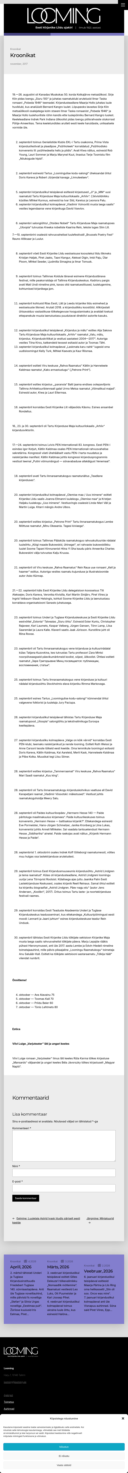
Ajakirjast (8, 1395)
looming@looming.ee (15, 1381)
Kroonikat (15, 49)
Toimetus (9, 1401)
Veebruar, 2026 (98, 1271)
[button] (123, 1418)
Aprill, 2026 (20, 1267)
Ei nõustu (64, 1456)
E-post (17, 1181)
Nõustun (64, 1446)
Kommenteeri (21, 1128)
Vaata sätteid (64, 1465)
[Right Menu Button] (123, 5)
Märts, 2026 (58, 1267)
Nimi (16, 1166)
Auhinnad (9, 1408)
